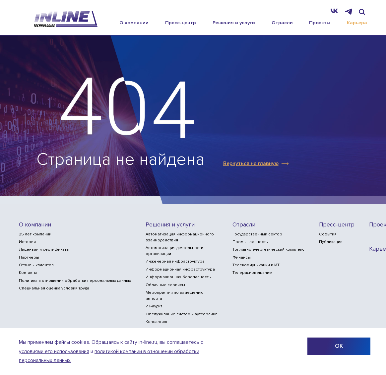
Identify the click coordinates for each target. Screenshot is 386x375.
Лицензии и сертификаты (44, 249)
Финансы (241, 257)
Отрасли (282, 23)
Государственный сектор (257, 234)
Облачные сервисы (165, 284)
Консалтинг (157, 321)
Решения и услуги (234, 23)
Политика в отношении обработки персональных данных (75, 280)
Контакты (28, 272)
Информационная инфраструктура (180, 269)
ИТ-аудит (154, 306)
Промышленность (250, 241)
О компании (134, 23)
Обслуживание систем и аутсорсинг (181, 314)
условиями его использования (54, 351)
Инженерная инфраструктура (175, 261)
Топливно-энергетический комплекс (268, 249)
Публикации (331, 241)
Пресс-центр (180, 23)
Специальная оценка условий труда (54, 288)
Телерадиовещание (252, 272)
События (328, 234)
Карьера (357, 23)
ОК (339, 346)
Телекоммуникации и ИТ (256, 265)
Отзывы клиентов (36, 265)
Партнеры (29, 257)
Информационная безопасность (178, 277)
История (27, 241)
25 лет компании (35, 234)
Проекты (319, 23)
